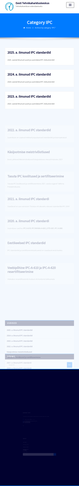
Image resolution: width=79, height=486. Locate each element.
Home (28, 26)
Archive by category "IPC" (45, 26)
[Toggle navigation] (70, 5)
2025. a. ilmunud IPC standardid (29, 55)
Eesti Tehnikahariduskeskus (32, 3)
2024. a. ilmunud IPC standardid (29, 76)
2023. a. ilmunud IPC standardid (29, 98)
